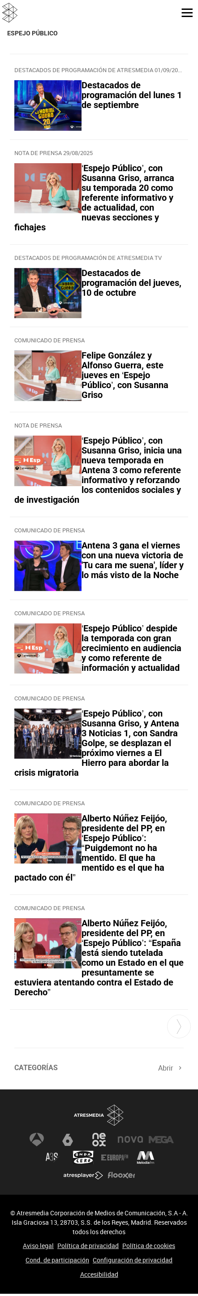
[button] (184, 12)
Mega (161, 1139)
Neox (99, 1139)
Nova (130, 1139)
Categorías (36, 1067)
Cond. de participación (57, 1260)
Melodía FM (145, 1157)
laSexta (67, 1139)
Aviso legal (38, 1245)
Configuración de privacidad (132, 1260)
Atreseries (52, 1157)
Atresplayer (83, 1175)
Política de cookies (148, 1245)
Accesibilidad (99, 1274)
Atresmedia (99, 1115)
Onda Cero (83, 1157)
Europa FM (114, 1157)
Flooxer (121, 1175)
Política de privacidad (88, 1245)
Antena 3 (36, 1139)
